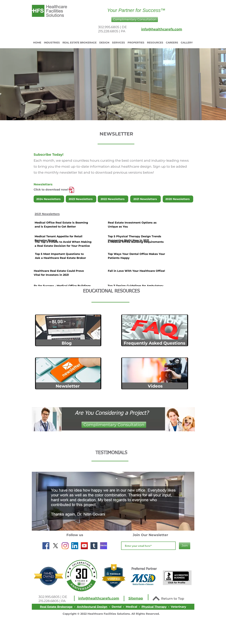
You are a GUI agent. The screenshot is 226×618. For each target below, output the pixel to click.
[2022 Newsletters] (113, 198)
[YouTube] (84, 545)
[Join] (184, 545)
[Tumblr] (93, 545)
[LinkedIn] (74, 545)
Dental (116, 606)
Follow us (74, 535)
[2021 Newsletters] (145, 198)
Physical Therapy (154, 606)
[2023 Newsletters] (81, 198)
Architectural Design (92, 606)
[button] (134, 19)
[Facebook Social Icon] (45, 545)
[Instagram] (65, 545)
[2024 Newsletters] (49, 198)
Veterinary (178, 606)
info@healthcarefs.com (161, 29)
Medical (131, 606)
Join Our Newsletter (150, 535)
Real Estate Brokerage (56, 606)
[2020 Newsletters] (178, 198)
